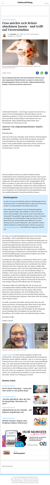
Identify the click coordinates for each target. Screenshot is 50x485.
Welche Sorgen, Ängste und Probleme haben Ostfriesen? (15, 422)
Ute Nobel (13, 34)
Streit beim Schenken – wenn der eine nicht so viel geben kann (17, 389)
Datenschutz (17, 479)
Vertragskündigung (17, 481)
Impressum (25, 479)
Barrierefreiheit (34, 479)
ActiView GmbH (33, 483)
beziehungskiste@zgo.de (12, 227)
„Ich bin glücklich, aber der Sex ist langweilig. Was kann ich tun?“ (16, 401)
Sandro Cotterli (7, 355)
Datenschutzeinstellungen (31, 481)
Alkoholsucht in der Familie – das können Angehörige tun (17, 411)
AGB (12, 479)
